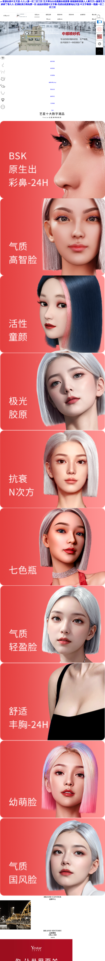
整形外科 (59, 14)
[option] (52, 38)
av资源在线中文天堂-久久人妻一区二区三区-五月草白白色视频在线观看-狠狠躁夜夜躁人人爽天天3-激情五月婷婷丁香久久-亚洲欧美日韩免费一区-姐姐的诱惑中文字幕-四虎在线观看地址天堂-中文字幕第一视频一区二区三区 (52, 4)
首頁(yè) (37, 14)
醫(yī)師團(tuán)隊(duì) (94, 19)
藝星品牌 (48, 14)
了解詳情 (52, 937)
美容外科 (71, 14)
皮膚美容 (82, 14)
